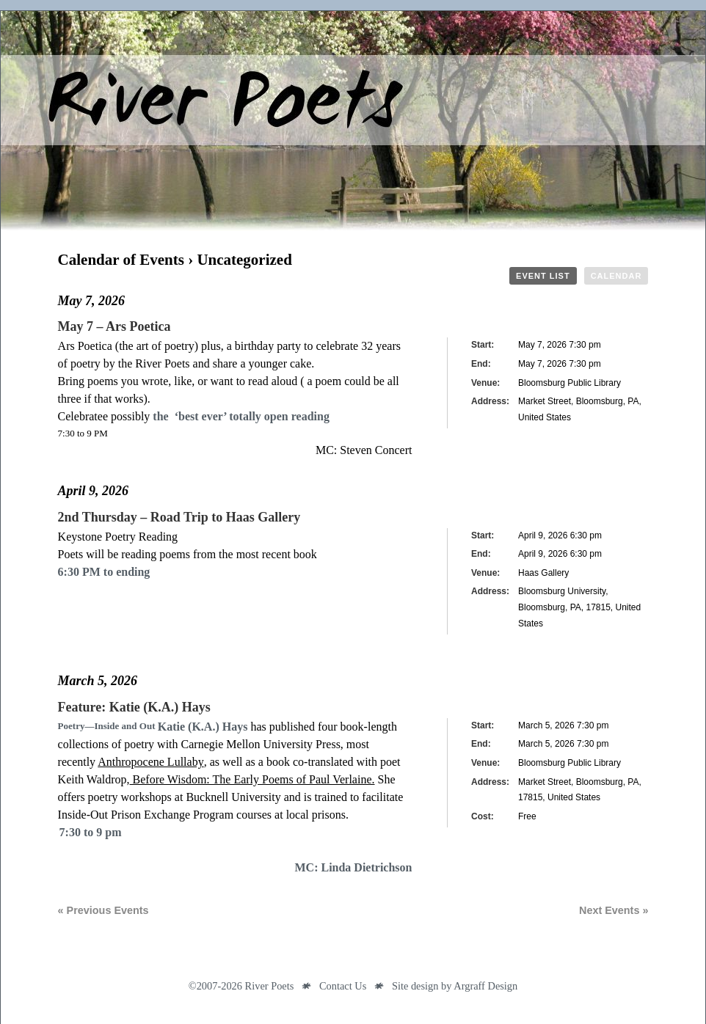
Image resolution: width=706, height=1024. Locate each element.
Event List (543, 275)
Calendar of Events (121, 259)
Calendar (616, 275)
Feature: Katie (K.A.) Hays (134, 707)
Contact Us (342, 986)
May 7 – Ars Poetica (114, 326)
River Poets (353, 121)
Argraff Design (485, 986)
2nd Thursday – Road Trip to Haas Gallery (179, 517)
